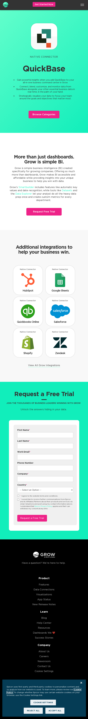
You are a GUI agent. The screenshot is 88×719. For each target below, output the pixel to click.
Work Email (23, 452)
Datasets (67, 190)
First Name (23, 430)
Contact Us (44, 666)
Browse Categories (44, 114)
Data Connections (44, 589)
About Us (44, 651)
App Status (44, 599)
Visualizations (44, 594)
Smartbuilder (26, 187)
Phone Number (25, 463)
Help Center (44, 623)
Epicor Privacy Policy (43, 506)
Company (22, 474)
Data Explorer (23, 193)
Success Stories (44, 637)
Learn (44, 611)
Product (44, 578)
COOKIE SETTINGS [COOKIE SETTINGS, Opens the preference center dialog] (43, 702)
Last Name (23, 441)
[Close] (81, 683)
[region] (44, 698)
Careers (44, 656)
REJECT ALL (33, 711)
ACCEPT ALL (54, 711)
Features (44, 584)
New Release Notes (44, 604)
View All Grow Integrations (44, 365)
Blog (44, 618)
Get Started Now (44, 4)
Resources (44, 627)
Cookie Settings (44, 671)
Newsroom (44, 661)
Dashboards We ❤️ (44, 632)
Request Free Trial (44, 211)
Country (22, 485)
